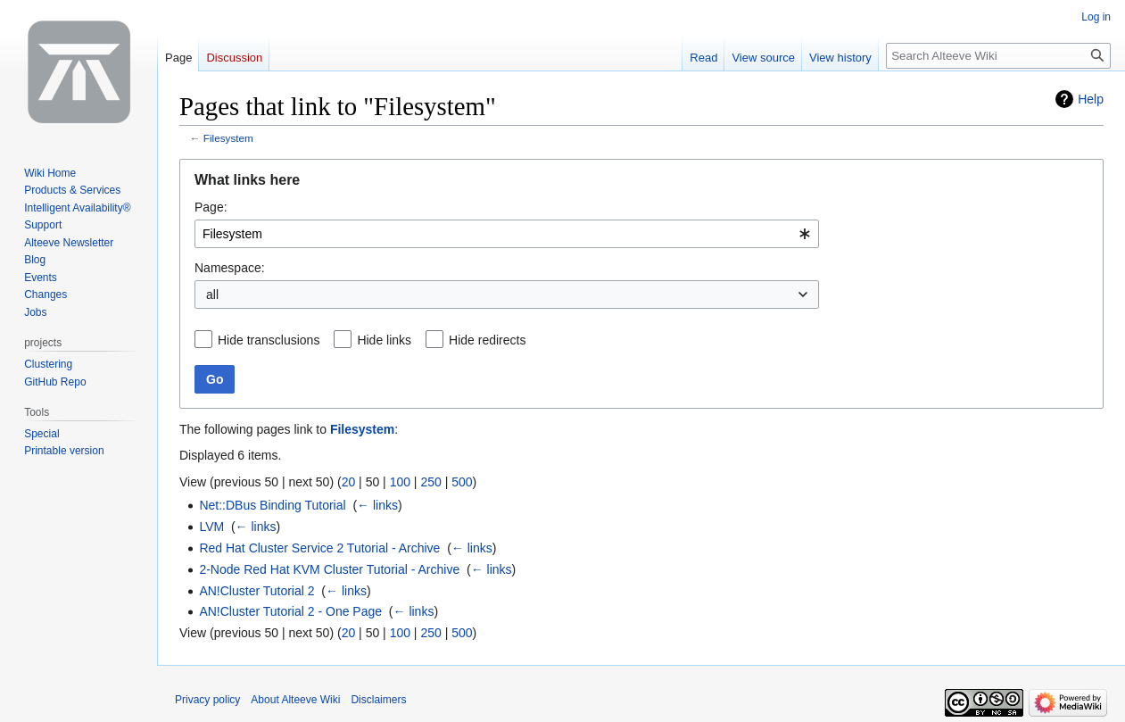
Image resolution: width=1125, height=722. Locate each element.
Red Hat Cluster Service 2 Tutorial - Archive (319, 548)
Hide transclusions (268, 340)
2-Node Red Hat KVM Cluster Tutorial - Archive (329, 569)
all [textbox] (212, 294)
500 (461, 482)
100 (400, 482)
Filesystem (228, 138)
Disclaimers (378, 699)
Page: (210, 207)
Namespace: (229, 268)
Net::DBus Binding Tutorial (272, 505)
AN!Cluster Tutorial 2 (256, 591)
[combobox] (506, 234)
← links (377, 505)
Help (1091, 99)
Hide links (384, 340)
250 (430, 482)
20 (349, 482)
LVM (211, 526)
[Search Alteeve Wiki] (998, 56)
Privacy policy (207, 699)
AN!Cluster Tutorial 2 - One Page (290, 611)
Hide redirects (487, 340)
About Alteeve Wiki (295, 699)
